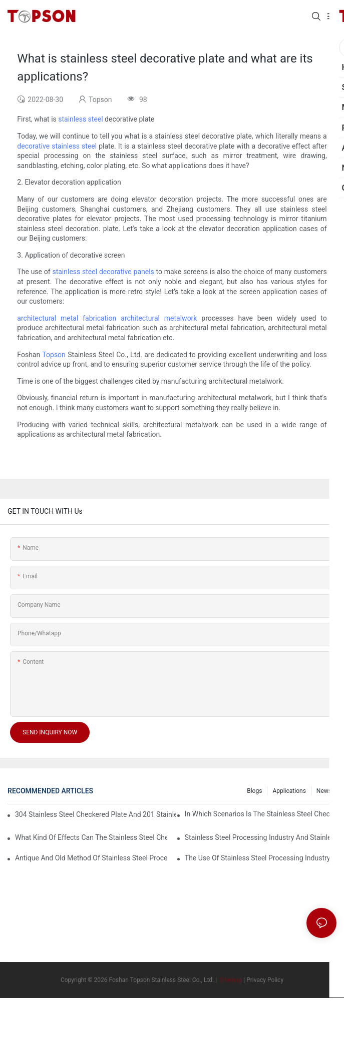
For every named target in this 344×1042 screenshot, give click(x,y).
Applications (288, 790)
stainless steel (80, 119)
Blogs (254, 790)
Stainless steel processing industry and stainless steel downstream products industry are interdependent (260, 837)
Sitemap (230, 979)
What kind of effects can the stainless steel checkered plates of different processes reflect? (91, 837)
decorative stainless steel (57, 146)
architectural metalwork (159, 318)
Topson (53, 355)
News (323, 790)
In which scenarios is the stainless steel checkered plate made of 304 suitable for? (260, 814)
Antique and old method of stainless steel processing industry (91, 858)
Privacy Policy (264, 979)
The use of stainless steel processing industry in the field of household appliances (260, 858)
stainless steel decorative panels (103, 272)
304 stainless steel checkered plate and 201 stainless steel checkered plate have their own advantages (95, 814)
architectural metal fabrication (66, 318)
